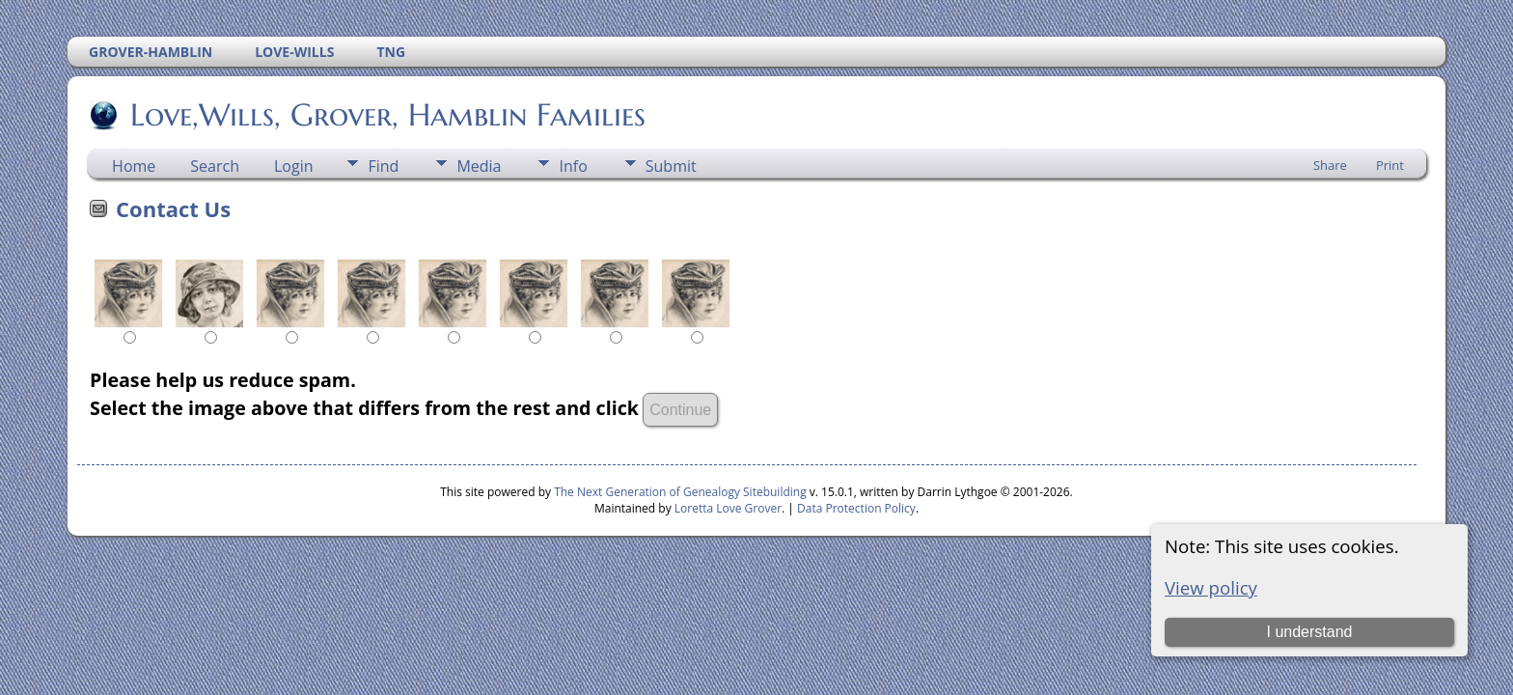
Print (1390, 165)
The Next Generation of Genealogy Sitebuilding (680, 492)
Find (383, 166)
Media (478, 166)
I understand (1309, 632)
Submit (671, 166)
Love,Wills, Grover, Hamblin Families (386, 115)
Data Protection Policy (856, 508)
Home (133, 166)
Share (1330, 165)
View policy (1211, 587)
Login (294, 166)
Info (573, 166)
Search (214, 166)
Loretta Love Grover (728, 508)
